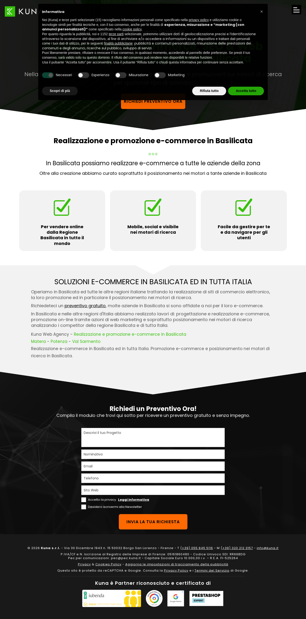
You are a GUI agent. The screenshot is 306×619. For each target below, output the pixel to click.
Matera (38, 341)
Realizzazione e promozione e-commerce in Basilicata (130, 334)
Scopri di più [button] (60, 91)
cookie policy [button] (132, 29)
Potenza (59, 341)
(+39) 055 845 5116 (196, 548)
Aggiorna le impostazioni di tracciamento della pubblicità (176, 564)
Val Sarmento (86, 341)
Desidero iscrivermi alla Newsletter (115, 507)
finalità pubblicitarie (118, 43)
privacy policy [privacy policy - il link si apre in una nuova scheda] (199, 20)
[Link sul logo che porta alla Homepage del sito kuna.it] (24, 11)
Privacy (84, 564)
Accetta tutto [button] (246, 91)
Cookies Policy (108, 564)
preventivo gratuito (85, 306)
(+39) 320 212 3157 (237, 548)
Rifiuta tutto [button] (209, 91)
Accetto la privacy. (118, 499)
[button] (261, 11)
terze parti (116, 34)
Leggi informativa (133, 499)
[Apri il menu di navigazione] (296, 9)
